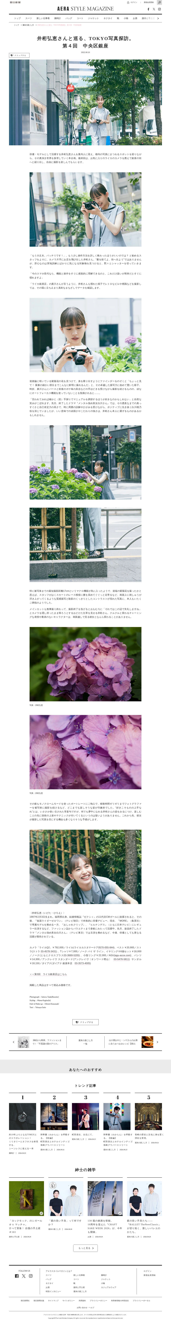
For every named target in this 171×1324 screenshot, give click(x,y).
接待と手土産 (79, 1287)
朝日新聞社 (25, 1301)
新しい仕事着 (43, 18)
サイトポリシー (68, 1301)
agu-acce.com (122, 955)
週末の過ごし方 (80, 1291)
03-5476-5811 (121, 959)
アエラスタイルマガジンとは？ (59, 1271)
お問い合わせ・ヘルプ (85, 1308)
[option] (15, 18)
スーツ (28, 18)
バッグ (69, 18)
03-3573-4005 (82, 963)
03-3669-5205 (71, 955)
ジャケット (93, 18)
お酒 (135, 18)
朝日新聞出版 (39, 1301)
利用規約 (82, 1301)
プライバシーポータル (141, 1301)
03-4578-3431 (48, 951)
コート (80, 18)
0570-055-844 (106, 947)
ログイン (134, 2)
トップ (17, 18)
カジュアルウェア (108, 1287)
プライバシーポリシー (98, 1301)
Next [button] (152, 18)
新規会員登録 (149, 2)
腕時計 (57, 18)
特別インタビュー (53, 1291)
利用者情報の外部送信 (120, 1301)
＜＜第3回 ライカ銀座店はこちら (48, 974)
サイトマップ (53, 1301)
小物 (126, 18)
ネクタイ (108, 18)
